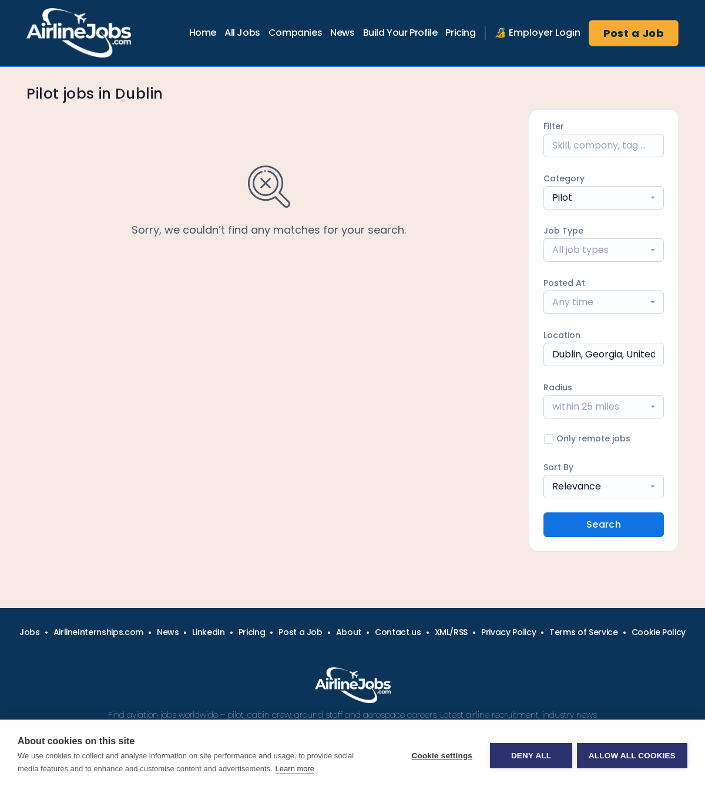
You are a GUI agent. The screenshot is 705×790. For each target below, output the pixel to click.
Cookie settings (440, 755)
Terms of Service (583, 632)
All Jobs (242, 32)
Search (603, 524)
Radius (557, 387)
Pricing (460, 32)
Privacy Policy (508, 632)
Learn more (295, 768)
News (342, 32)
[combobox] (603, 198)
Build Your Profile (400, 32)
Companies (295, 32)
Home (202, 32)
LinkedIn (208, 632)
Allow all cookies (632, 755)
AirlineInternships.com (98, 632)
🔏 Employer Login (537, 32)
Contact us (398, 632)
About (348, 632)
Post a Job (633, 33)
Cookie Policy (659, 632)
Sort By (558, 467)
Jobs (29, 632)
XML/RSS (451, 632)
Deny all (530, 755)
